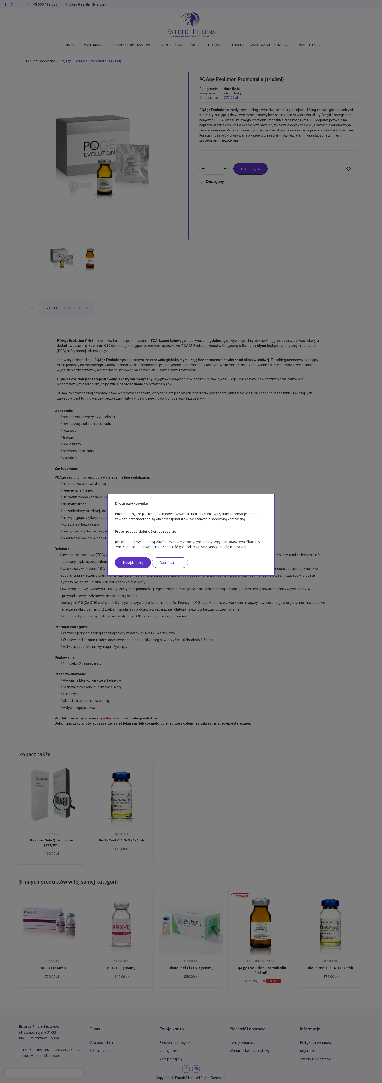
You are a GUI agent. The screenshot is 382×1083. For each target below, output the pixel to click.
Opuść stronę (170, 562)
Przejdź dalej (133, 562)
